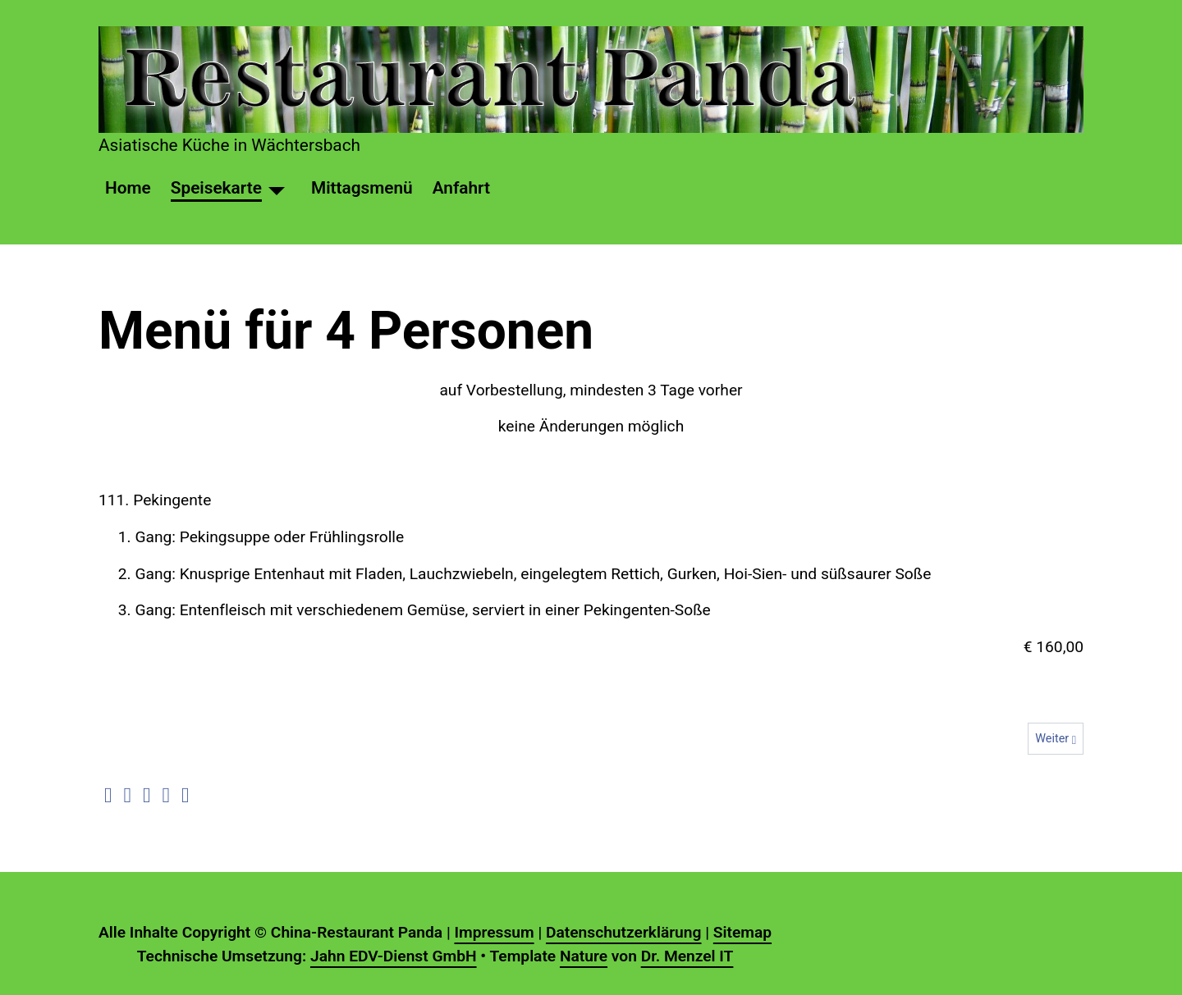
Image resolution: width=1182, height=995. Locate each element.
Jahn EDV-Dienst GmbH (393, 956)
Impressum (494, 932)
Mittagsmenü (362, 188)
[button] (108, 795)
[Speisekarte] (276, 188)
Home (128, 188)
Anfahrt (461, 188)
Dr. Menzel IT (687, 956)
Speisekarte (216, 188)
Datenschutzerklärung (623, 932)
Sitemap (742, 932)
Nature (583, 956)
